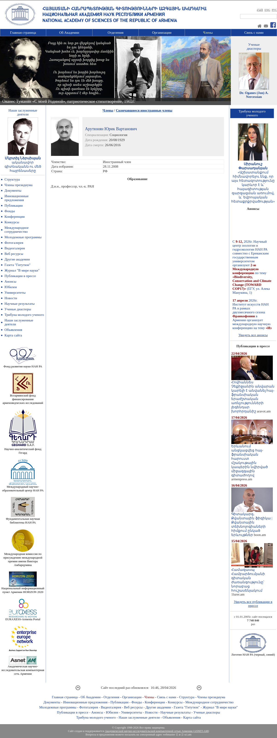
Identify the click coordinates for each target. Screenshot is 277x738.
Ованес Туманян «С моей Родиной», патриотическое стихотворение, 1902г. (68, 101)
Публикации (13, 205)
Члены (208, 32)
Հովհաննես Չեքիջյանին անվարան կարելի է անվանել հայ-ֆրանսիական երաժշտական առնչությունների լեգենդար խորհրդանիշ (252, 395)
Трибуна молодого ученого (24, 315)
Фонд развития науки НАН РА (22, 365)
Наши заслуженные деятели (139, 717)
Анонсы (10, 281)
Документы (12, 190)
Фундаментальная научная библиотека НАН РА (23, 519)
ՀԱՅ (260, 10)
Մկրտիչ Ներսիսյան (23, 158)
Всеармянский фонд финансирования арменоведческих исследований (23, 398)
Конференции (14, 216)
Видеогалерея (14, 248)
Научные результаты (19, 303)
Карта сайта (13, 335)
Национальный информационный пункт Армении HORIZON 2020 (22, 589)
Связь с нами (254, 32)
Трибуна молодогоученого (252, 113)
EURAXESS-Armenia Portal (22, 618)
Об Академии (69, 32)
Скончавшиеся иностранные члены (144, 110)
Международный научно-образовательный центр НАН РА (23, 487)
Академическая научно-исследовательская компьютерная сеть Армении (22, 668)
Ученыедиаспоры (254, 46)
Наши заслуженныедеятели (23, 112)
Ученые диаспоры (17, 309)
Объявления (13, 330)
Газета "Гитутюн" (17, 265)
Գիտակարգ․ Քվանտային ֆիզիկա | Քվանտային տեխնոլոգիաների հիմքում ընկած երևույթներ (252, 523)
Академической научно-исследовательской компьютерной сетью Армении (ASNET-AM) (157, 731)
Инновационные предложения (16, 198)
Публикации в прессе (20, 276)
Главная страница (23, 32)
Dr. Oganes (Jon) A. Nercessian (253, 95)
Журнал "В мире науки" (21, 270)
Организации (162, 32)
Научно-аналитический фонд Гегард (22, 449)
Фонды (9, 211)
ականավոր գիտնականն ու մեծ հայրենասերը (23, 166)
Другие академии (17, 259)
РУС (274, 10)
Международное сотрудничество (16, 229)
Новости (10, 298)
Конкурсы (11, 222)
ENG (267, 10)
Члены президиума (18, 185)
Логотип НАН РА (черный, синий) (253, 653)
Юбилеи (10, 287)
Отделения (115, 32)
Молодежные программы (22, 237)
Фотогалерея (13, 243)
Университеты (14, 292)
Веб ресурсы (13, 254)
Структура (12, 179)
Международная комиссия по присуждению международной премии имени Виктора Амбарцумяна (22, 558)
